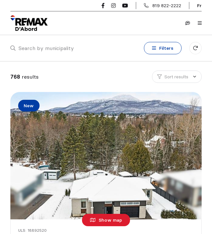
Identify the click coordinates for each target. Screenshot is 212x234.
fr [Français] (199, 5)
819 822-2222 (166, 5)
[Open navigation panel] (200, 23)
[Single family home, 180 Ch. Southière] (107, 155)
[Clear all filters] (195, 48)
